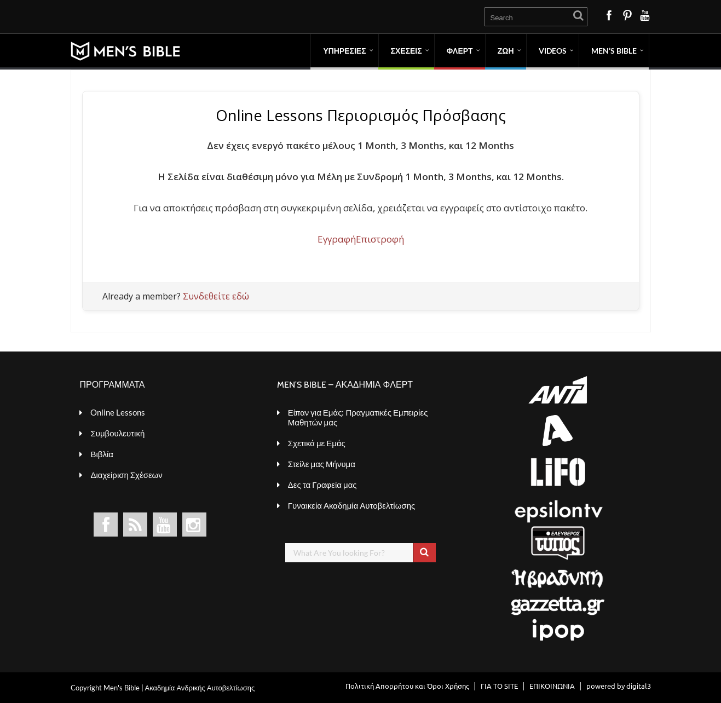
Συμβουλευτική (117, 433)
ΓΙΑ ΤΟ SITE (499, 685)
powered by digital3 (618, 685)
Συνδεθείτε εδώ (216, 296)
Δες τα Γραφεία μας (322, 484)
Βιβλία (101, 454)
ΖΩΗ (506, 50)
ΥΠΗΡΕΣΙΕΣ (344, 50)
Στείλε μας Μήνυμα (321, 464)
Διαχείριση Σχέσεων (126, 475)
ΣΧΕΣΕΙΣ (406, 50)
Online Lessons (117, 412)
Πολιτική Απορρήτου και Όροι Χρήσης (407, 685)
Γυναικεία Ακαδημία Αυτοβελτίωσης (351, 505)
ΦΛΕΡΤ (460, 50)
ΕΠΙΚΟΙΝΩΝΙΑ (552, 685)
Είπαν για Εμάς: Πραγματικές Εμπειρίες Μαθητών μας (358, 417)
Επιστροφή (380, 239)
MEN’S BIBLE (614, 50)
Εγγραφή (337, 239)
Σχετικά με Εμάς (316, 443)
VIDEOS (553, 50)
